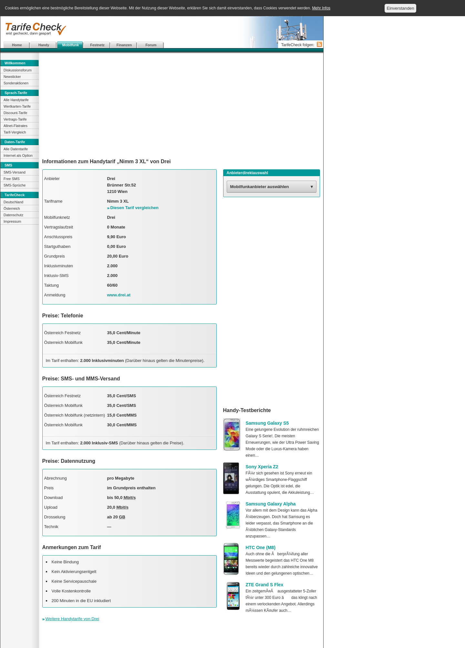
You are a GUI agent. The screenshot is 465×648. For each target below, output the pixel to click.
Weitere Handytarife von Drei (72, 618)
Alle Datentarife (16, 149)
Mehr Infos (321, 8)
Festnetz (97, 45)
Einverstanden (400, 8)
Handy (43, 45)
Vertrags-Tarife (15, 119)
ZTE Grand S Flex (265, 584)
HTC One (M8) (261, 547)
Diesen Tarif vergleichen (134, 207)
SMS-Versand (15, 172)
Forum (150, 45)
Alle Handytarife (16, 100)
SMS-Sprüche (15, 185)
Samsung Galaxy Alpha (271, 503)
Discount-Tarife (15, 113)
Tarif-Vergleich (15, 132)
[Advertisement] (161, 29)
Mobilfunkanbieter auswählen (259, 186)
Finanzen (124, 45)
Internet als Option (18, 155)
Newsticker (12, 77)
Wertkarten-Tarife (17, 106)
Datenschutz (13, 215)
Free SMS (12, 179)
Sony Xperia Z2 (262, 466)
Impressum (12, 221)
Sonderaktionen (16, 83)
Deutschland (13, 202)
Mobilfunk (70, 45)
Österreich (12, 208)
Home (17, 45)
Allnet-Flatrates (15, 126)
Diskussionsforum (18, 70)
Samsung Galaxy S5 (267, 423)
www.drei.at (118, 294)
